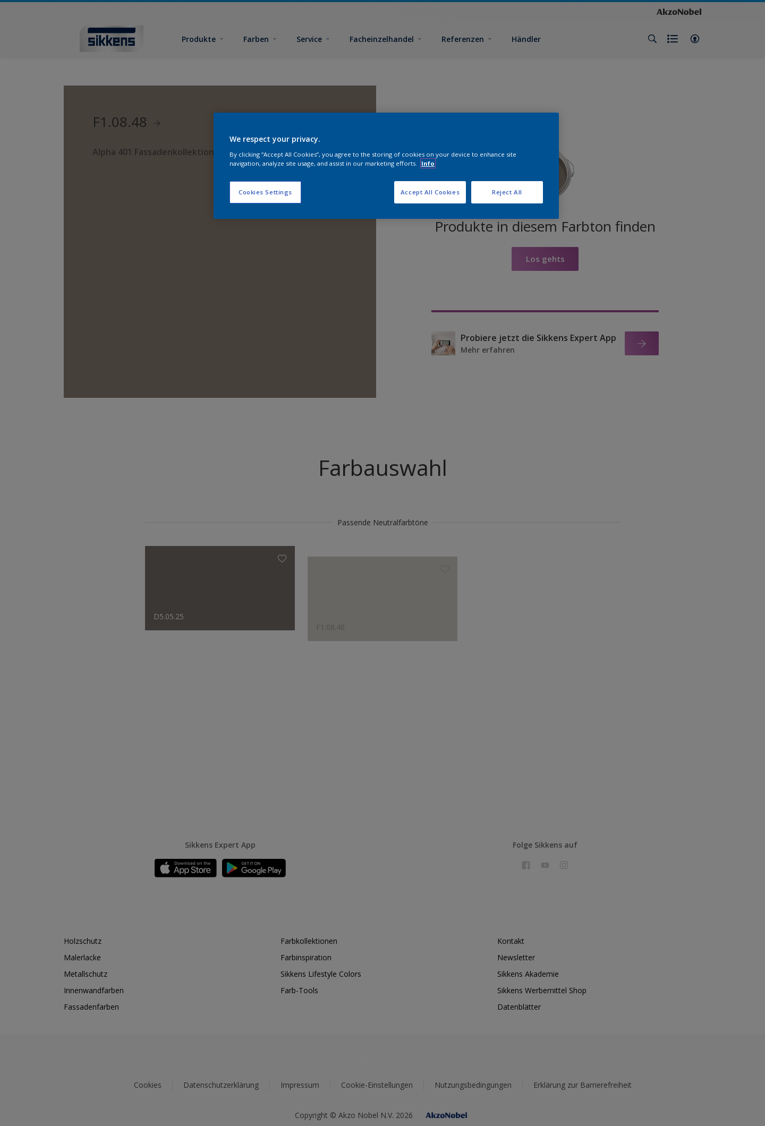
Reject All (507, 192)
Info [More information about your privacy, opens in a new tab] (428, 163)
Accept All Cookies (430, 192)
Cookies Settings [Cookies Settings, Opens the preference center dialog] (265, 192)
